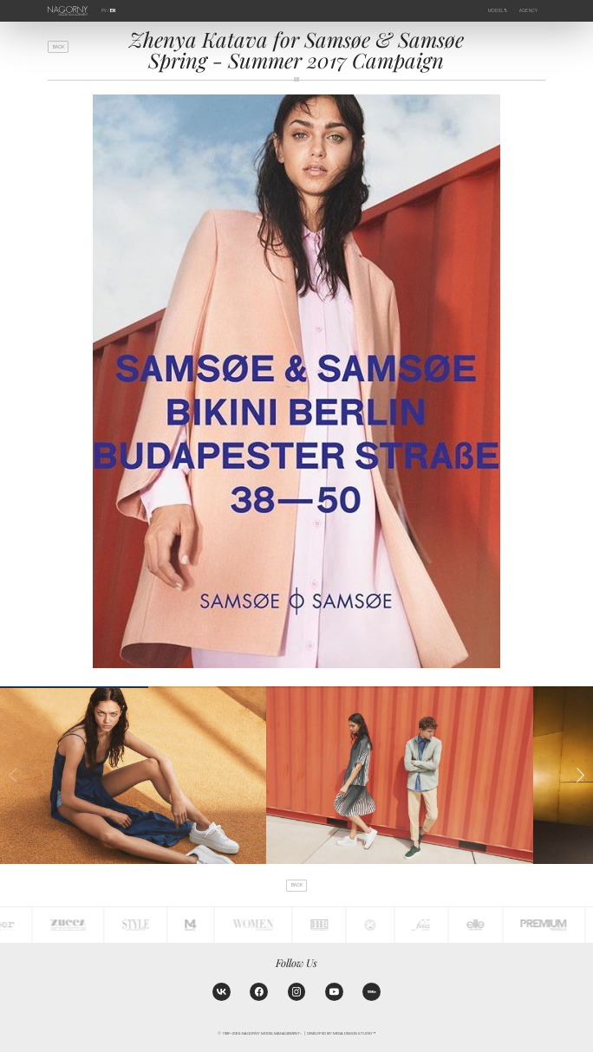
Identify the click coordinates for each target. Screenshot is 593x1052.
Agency (528, 11)
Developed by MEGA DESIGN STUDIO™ (341, 1033)
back (58, 47)
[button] (580, 775)
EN (112, 11)
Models (497, 11)
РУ (104, 11)
